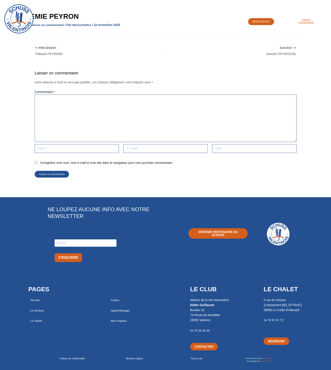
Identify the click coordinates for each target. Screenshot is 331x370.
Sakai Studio (268, 358)
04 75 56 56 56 (200, 330)
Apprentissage (187, 21)
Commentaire (45, 92)
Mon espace (119, 320)
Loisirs (160, 21)
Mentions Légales (134, 358)
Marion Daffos (265, 361)
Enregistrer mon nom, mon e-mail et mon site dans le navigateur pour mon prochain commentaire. (106, 164)
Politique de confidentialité (72, 358)
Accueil (81, 21)
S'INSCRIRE (68, 257)
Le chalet (36, 320)
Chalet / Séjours (134, 21)
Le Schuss (104, 21)
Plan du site (196, 358)
